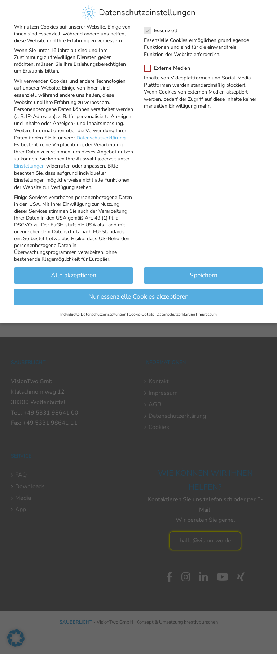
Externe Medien (170, 64)
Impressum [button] (207, 310)
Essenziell (163, 27)
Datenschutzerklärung (101, 134)
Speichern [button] (203, 272)
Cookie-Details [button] (141, 310)
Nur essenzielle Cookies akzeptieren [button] (138, 293)
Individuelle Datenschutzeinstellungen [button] (93, 310)
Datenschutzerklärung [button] (176, 310)
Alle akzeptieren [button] (73, 272)
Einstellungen (29, 162)
